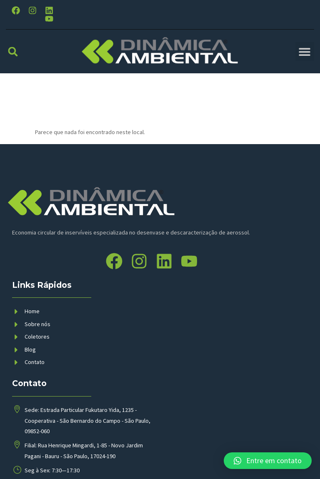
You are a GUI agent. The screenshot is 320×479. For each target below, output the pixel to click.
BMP (153, 458)
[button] (13, 51)
